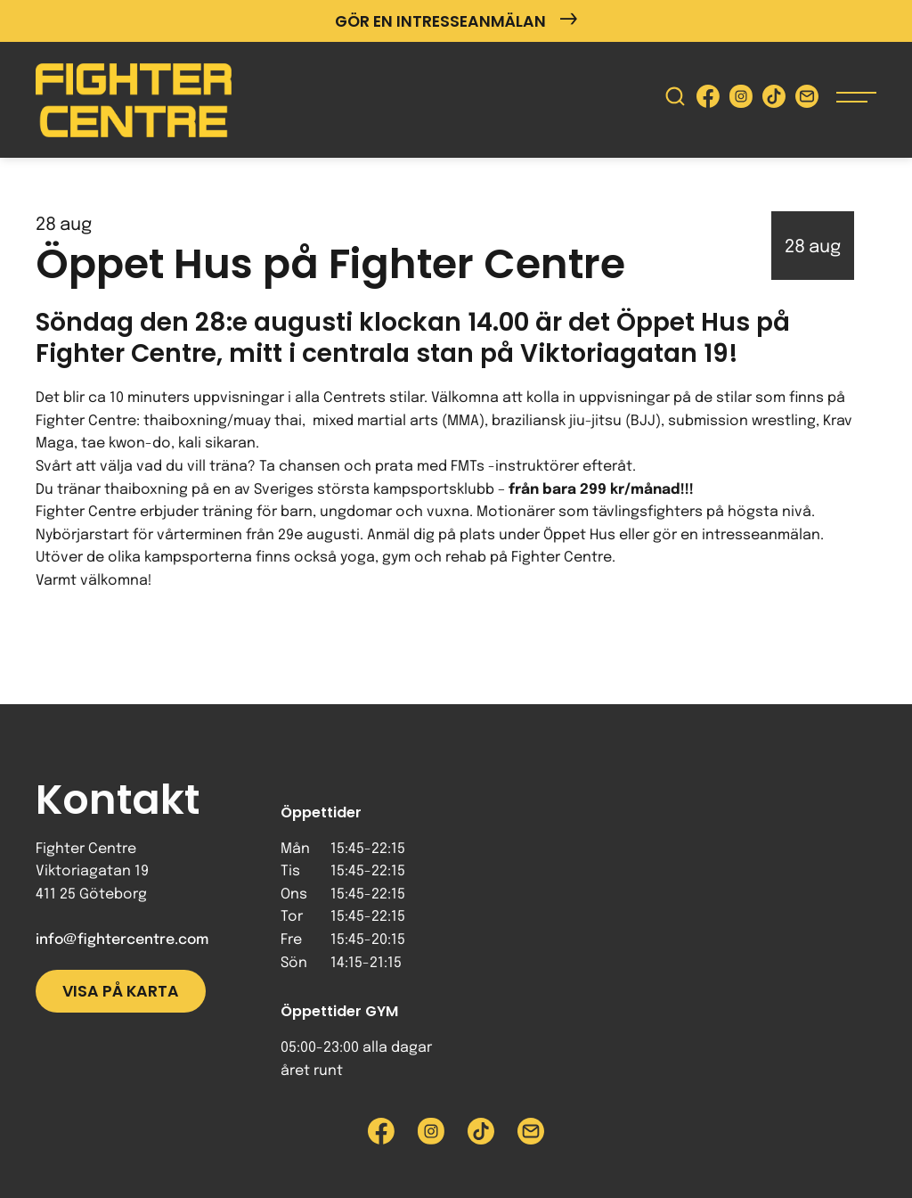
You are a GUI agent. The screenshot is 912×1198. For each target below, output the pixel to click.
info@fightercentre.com (122, 940)
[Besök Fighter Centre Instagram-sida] (741, 100)
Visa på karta (120, 991)
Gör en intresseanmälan (456, 21)
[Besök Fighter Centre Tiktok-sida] (774, 100)
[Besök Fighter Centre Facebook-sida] (708, 100)
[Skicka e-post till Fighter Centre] (806, 100)
